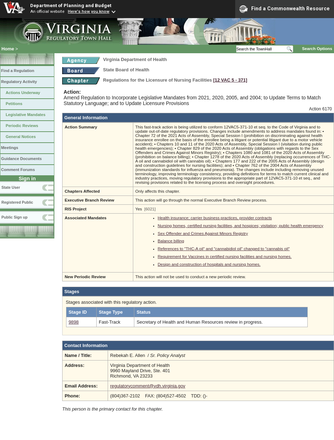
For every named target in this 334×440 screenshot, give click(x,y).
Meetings (9, 147)
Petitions (14, 103)
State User (10, 187)
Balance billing (171, 241)
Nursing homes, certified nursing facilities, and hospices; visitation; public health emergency (240, 226)
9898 (74, 322)
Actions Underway (23, 92)
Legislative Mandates (25, 114)
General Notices (21, 136)
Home (7, 48)
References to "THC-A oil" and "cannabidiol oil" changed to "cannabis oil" (224, 249)
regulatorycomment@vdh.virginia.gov (147, 386)
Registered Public (17, 202)
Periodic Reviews (22, 125)
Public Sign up (14, 217)
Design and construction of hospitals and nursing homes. (209, 264)
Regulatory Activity (19, 81)
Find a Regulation (17, 70)
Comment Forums (18, 169)
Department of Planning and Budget (70, 5)
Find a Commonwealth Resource (284, 8)
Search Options (317, 48)
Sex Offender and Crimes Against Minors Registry (203, 233)
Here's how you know (88, 11)
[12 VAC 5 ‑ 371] (230, 80)
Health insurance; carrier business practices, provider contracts (215, 218)
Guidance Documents (21, 158)
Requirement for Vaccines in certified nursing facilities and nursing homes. (225, 256)
